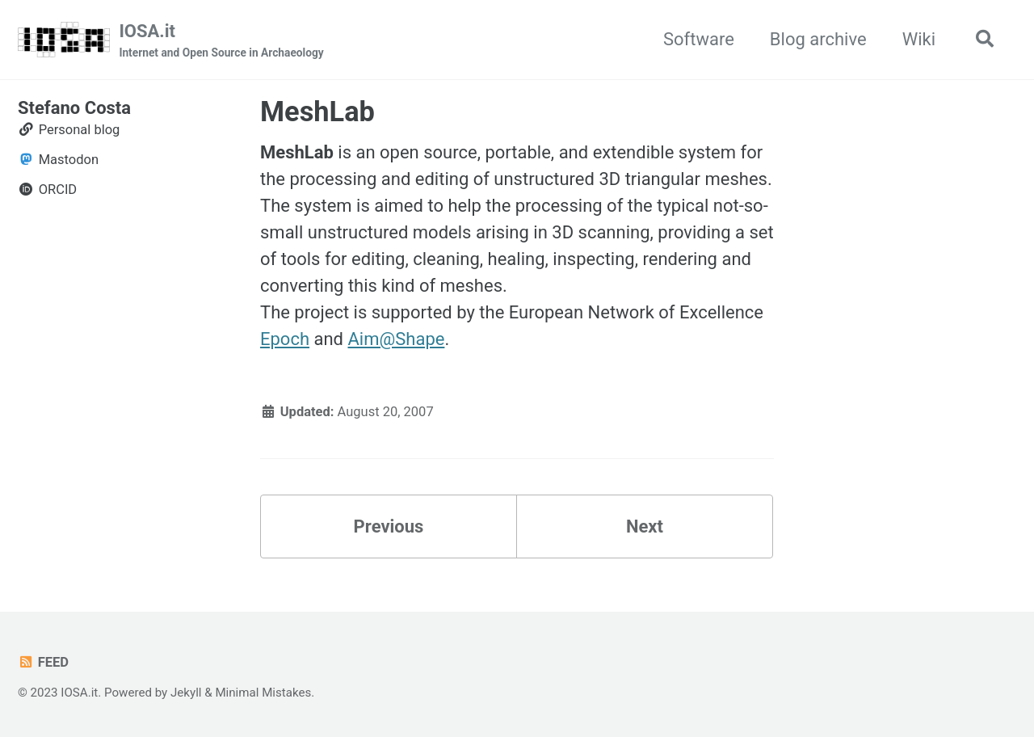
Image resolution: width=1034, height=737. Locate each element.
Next (644, 526)
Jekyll (186, 692)
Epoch (284, 339)
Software (698, 39)
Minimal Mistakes (263, 692)
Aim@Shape (395, 339)
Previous (389, 526)
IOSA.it (221, 41)
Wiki (918, 39)
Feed (43, 662)
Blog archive (818, 39)
